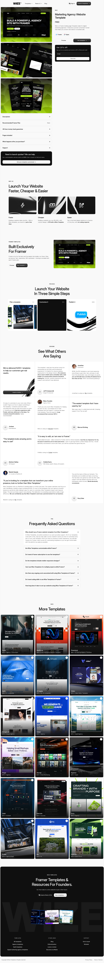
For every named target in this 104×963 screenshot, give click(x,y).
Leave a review (52, 947)
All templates (17, 941)
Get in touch (86, 941)
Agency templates (17, 944)
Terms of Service (98, 959)
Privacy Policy (88, 959)
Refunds (86, 944)
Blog (52, 941)
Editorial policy (52, 944)
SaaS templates (17, 947)
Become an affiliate (52, 949)
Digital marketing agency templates (17, 949)
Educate (50, 428)
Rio (86, 393)
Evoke (50, 452)
